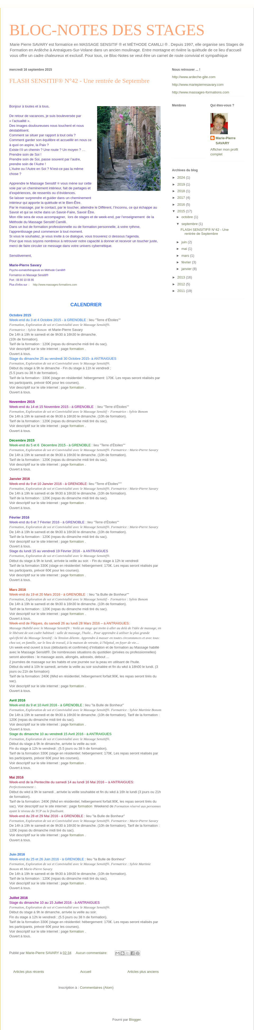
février (187, 262)
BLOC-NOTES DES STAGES (107, 30)
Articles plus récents (28, 972)
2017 (181, 198)
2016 (181, 204)
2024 (181, 177)
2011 (181, 291)
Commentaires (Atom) (97, 987)
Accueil (85, 972)
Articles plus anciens (143, 972)
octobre (188, 217)
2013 (181, 277)
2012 (181, 284)
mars (186, 256)
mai (185, 249)
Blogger (135, 1020)
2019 (181, 184)
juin (185, 242)
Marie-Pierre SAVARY (225, 140)
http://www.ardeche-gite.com (193, 77)
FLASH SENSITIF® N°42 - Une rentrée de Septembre (79, 80)
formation (77, 349)
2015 (181, 211)
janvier (187, 269)
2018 (181, 191)
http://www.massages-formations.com (55, 284)
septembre (190, 224)
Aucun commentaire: (92, 953)
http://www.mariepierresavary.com (198, 85)
